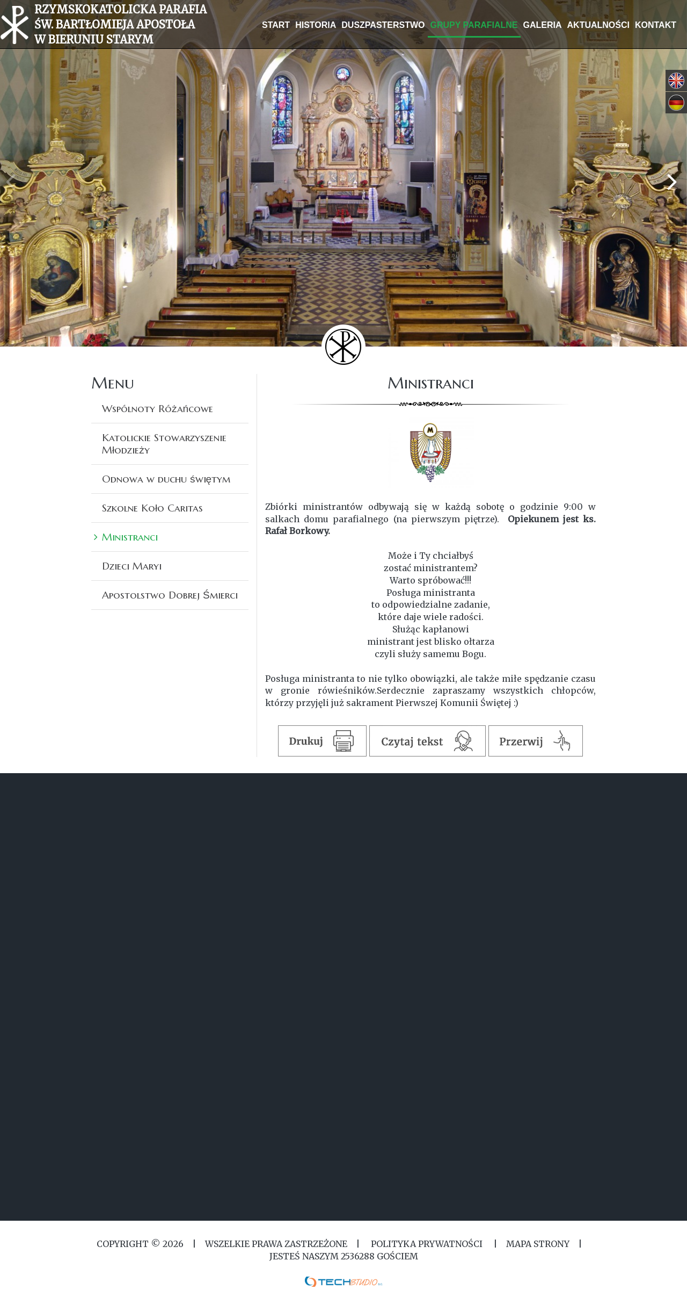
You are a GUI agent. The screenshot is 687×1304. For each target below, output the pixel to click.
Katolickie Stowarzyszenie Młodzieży (164, 443)
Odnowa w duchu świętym (166, 478)
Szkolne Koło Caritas (152, 507)
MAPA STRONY (537, 1243)
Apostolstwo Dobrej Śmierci (170, 594)
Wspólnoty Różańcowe (157, 408)
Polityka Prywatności (427, 1243)
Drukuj (323, 741)
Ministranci (130, 536)
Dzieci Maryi (132, 565)
